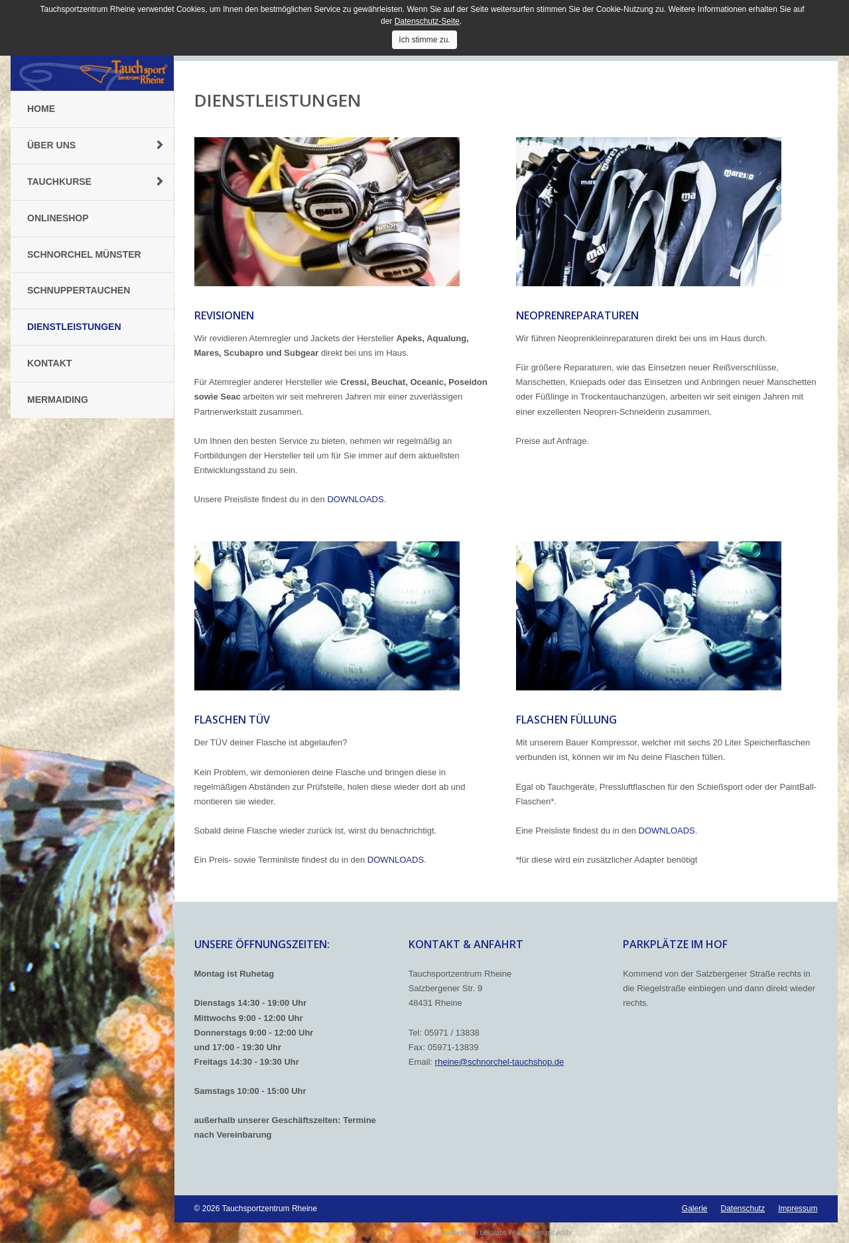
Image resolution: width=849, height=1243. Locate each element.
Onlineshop (58, 218)
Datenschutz (742, 1208)
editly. (564, 1232)
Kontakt (49, 363)
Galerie (695, 1208)
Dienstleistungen (74, 326)
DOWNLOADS (355, 499)
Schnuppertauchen (78, 290)
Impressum (797, 1208)
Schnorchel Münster (84, 254)
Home (41, 108)
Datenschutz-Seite (427, 21)
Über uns (51, 145)
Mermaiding (57, 399)
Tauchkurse (59, 181)
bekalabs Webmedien (512, 1232)
